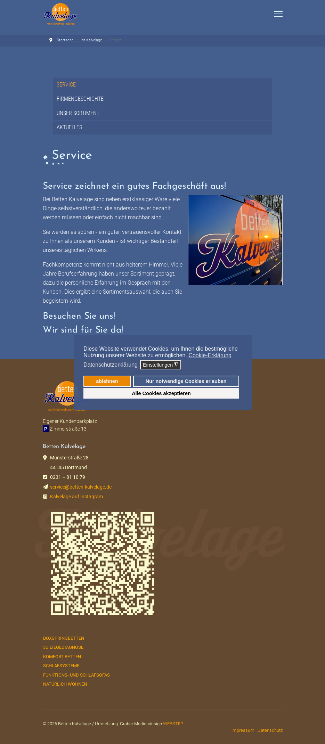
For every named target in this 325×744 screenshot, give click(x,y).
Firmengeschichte (80, 99)
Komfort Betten (62, 656)
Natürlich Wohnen (65, 684)
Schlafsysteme (61, 665)
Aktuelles (69, 127)
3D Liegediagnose (63, 647)
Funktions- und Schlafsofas (76, 675)
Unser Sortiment (78, 113)
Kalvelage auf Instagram (76, 496)
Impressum (242, 730)
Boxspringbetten (63, 638)
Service (66, 84)
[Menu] (278, 13)
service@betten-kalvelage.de (81, 487)
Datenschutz (270, 730)
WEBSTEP (173, 723)
